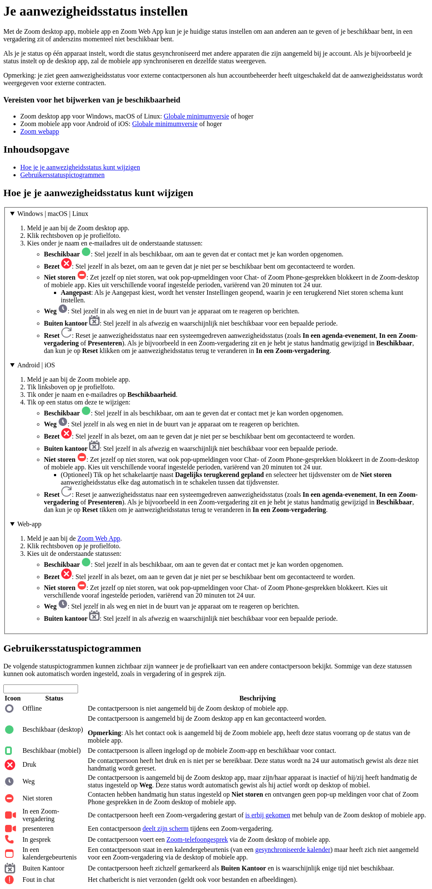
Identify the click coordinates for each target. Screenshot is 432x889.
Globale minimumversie (196, 116)
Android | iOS (36, 365)
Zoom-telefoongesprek (197, 839)
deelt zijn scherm (166, 828)
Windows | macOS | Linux (52, 213)
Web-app (29, 524)
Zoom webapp (39, 131)
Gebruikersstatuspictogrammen (62, 174)
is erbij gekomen (267, 815)
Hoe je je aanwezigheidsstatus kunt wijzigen (80, 167)
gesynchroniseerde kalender (292, 849)
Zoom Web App (99, 538)
